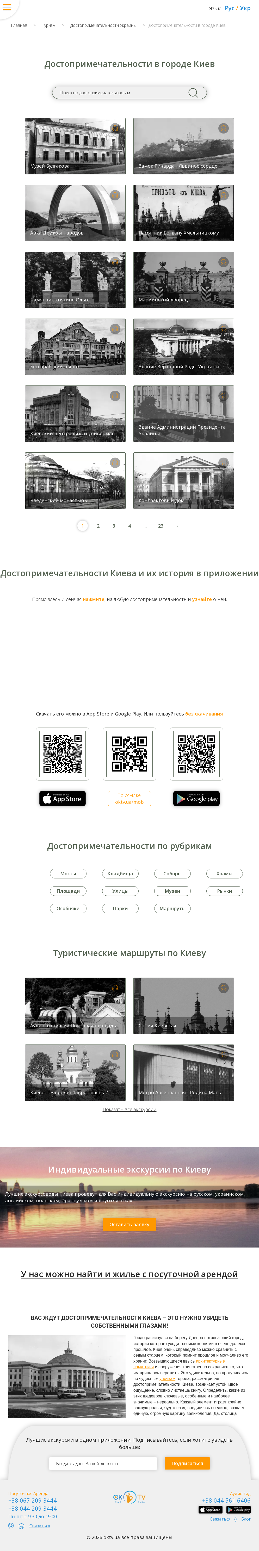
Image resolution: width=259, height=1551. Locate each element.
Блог (246, 1519)
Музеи (172, 891)
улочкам (167, 1378)
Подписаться (187, 1463)
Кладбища (120, 873)
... (145, 526)
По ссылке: (129, 798)
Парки (120, 908)
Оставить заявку (129, 1224)
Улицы (120, 891)
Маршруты (172, 908)
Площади (68, 891)
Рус (230, 8)
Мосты (68, 873)
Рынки (224, 891)
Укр (245, 8)
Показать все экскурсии (130, 1109)
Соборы (172, 873)
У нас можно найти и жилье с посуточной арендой (129, 1274)
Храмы (224, 873)
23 (160, 526)
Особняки (68, 908)
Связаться (39, 1526)
